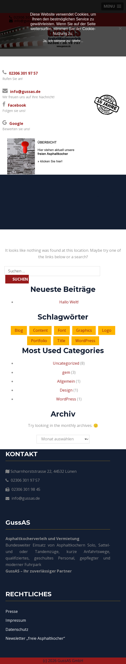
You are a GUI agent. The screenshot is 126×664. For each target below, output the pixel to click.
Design (66, 390)
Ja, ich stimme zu (56, 41)
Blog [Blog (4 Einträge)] (19, 330)
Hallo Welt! (68, 302)
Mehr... (77, 41)
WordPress (66, 399)
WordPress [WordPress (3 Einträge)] (85, 340)
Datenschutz (17, 629)
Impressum (16, 620)
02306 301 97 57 (23, 73)
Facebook (17, 105)
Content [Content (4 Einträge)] (40, 330)
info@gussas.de (25, 91)
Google (16, 123)
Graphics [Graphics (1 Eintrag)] (84, 330)
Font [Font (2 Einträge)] (62, 330)
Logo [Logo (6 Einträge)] (106, 330)
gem (66, 372)
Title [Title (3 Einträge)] (61, 340)
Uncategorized (66, 363)
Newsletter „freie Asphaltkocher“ (35, 638)
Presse (12, 611)
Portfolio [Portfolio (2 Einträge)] (39, 340)
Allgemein (66, 381)
